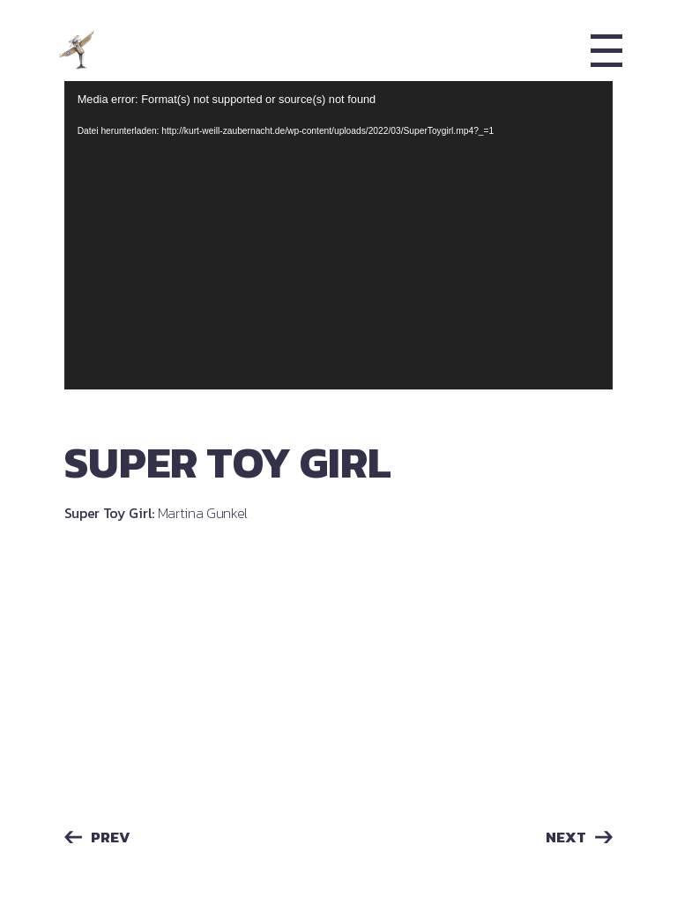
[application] (339, 235)
